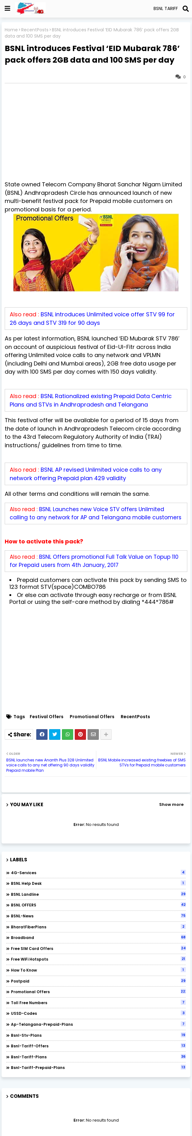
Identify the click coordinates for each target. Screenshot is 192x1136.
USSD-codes (98, 1013)
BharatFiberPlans (98, 927)
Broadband (98, 937)
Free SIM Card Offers (98, 948)
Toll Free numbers (98, 1002)
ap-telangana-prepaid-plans (98, 1024)
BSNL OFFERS (98, 905)
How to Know (98, 970)
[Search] (185, 9)
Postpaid (98, 981)
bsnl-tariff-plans (98, 1057)
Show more (171, 804)
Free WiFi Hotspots (98, 959)
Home (11, 30)
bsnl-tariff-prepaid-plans (98, 1067)
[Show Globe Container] (7, 8)
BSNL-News (98, 916)
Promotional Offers (92, 717)
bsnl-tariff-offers (98, 1046)
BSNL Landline (98, 894)
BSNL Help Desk (98, 883)
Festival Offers (46, 717)
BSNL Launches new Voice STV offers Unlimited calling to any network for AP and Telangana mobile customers (95, 513)
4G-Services (98, 872)
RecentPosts (34, 30)
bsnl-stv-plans (98, 1035)
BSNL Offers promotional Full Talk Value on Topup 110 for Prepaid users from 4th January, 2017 (94, 561)
